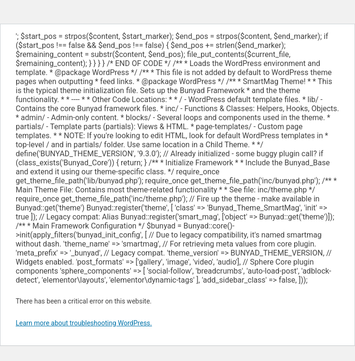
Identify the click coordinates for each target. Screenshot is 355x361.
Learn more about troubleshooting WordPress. (84, 323)
